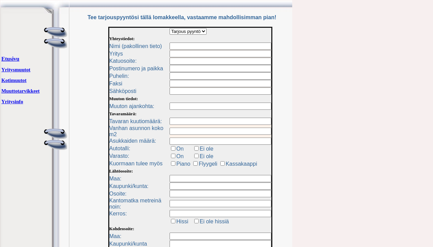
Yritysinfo (12, 101)
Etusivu (10, 59)
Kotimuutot (13, 80)
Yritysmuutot (15, 69)
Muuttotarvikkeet (20, 91)
